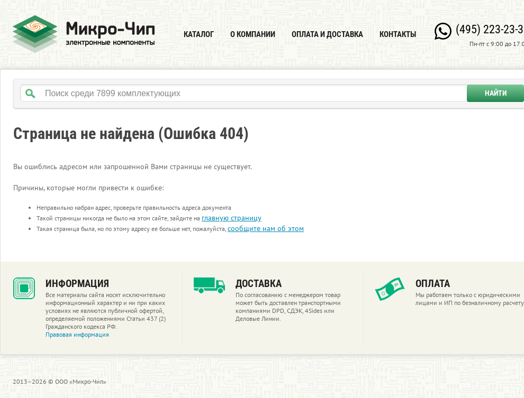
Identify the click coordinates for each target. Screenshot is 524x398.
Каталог (199, 34)
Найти (496, 93)
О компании (252, 34)
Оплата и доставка (327, 34)
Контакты (398, 34)
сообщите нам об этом (266, 228)
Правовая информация (77, 334)
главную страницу (231, 218)
